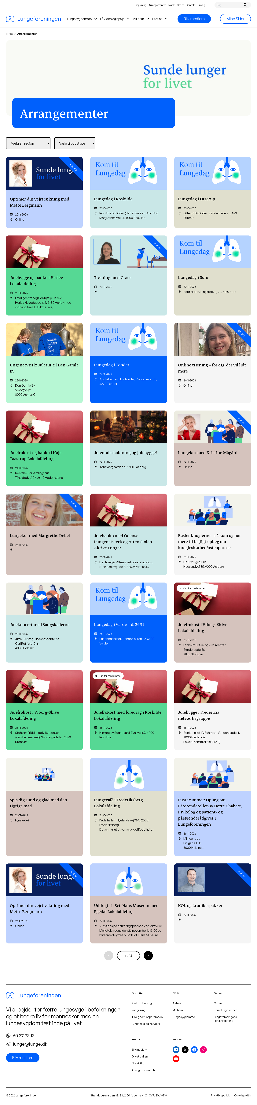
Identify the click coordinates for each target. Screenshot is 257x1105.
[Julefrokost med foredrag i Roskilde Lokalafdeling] (128, 710)
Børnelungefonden (225, 1010)
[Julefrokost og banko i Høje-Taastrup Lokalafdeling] (44, 448)
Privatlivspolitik (220, 1095)
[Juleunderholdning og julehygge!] (128, 448)
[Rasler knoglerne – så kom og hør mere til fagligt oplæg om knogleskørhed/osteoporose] (212, 534)
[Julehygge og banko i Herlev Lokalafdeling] (44, 275)
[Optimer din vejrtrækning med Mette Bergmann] (44, 192)
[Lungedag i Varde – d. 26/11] (128, 623)
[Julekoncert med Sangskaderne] (44, 623)
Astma (177, 1003)
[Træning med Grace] (128, 275)
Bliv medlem (194, 18)
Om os (180, 4)
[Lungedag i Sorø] (212, 275)
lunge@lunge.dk (26, 1044)
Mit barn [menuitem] (141, 19)
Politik (171, 4)
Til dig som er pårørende (147, 1017)
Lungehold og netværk (146, 1023)
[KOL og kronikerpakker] (212, 903)
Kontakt (191, 4)
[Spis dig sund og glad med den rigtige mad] (44, 807)
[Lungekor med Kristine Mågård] (212, 448)
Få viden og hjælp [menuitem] (115, 19)
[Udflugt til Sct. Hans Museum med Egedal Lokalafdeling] (128, 903)
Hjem (9, 33)
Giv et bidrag (140, 1056)
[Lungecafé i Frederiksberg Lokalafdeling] (128, 807)
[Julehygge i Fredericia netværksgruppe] (212, 710)
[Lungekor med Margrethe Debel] (44, 534)
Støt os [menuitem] (160, 19)
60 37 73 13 (20, 1035)
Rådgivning (140, 4)
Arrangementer (157, 4)
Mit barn (178, 1010)
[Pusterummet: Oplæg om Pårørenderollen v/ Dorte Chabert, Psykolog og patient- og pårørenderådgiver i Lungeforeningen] (212, 807)
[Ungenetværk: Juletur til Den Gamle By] (44, 363)
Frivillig (201, 4)
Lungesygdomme (184, 1017)
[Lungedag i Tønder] (128, 363)
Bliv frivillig (138, 1063)
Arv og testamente (144, 1070)
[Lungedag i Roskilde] (128, 192)
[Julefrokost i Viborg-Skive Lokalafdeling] (212, 623)
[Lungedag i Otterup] (212, 192)
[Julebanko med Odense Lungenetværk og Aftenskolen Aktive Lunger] (128, 534)
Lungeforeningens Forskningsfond (225, 1018)
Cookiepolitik (242, 1095)
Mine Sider (235, 18)
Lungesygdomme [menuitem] (82, 19)
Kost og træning (142, 1003)
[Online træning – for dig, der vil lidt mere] (212, 363)
